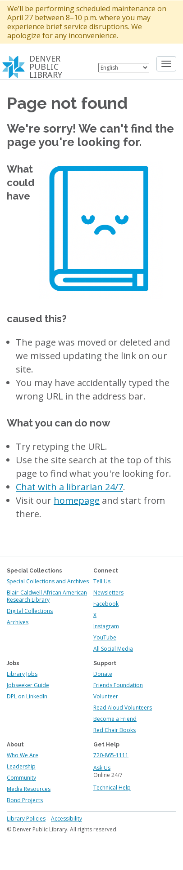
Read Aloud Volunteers (122, 707)
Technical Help (112, 787)
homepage (77, 500)
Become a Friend (115, 719)
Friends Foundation (118, 685)
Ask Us (101, 768)
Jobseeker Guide (28, 685)
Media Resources (28, 789)
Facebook (106, 604)
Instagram (106, 626)
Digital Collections (30, 611)
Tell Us (101, 581)
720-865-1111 (110, 755)
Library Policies (26, 818)
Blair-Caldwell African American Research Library (47, 596)
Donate (102, 674)
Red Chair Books (114, 730)
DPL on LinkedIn (27, 696)
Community (21, 777)
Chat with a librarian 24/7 (69, 487)
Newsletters (108, 592)
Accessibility (66, 818)
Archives (17, 622)
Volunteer (105, 696)
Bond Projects (25, 800)
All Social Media (113, 648)
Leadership (21, 766)
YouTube (104, 637)
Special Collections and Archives (48, 581)
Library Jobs (22, 674)
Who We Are (22, 755)
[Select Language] (123, 67)
